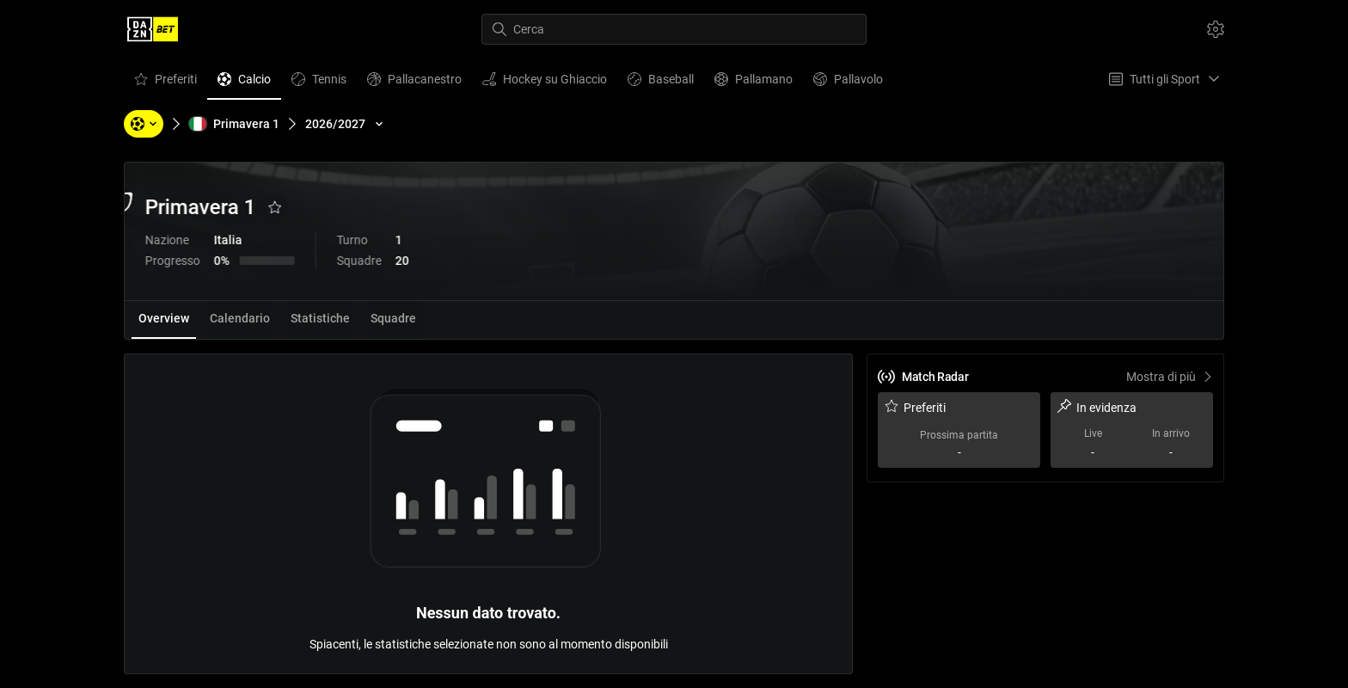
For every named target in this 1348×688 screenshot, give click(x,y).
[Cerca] (674, 29)
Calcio (244, 83)
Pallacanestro (414, 83)
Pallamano (753, 83)
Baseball (660, 83)
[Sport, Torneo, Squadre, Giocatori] (143, 124)
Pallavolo (847, 83)
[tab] (164, 320)
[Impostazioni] (1215, 29)
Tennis (318, 83)
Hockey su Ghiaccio (544, 83)
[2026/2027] (345, 124)
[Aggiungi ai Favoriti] (375, 207)
